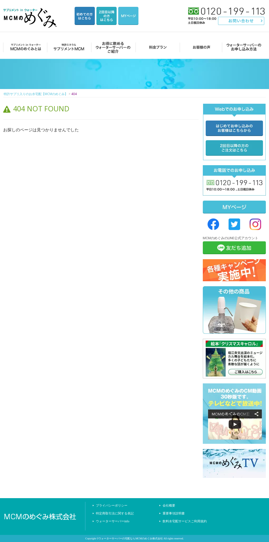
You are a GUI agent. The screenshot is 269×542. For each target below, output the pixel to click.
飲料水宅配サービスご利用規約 (185, 521)
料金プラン (156, 47)
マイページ (128, 16)
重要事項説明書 (174, 513)
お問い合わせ (241, 21)
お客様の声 (200, 47)
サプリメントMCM (68, 47)
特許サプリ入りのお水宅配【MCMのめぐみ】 (30, 11)
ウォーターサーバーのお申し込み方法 (244, 47)
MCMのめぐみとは (24, 47)
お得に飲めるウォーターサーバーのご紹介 (112, 47)
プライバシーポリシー (111, 505)
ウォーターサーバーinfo (112, 521)
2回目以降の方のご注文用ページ (106, 16)
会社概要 (169, 505)
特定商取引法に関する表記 (115, 513)
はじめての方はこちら (85, 16)
